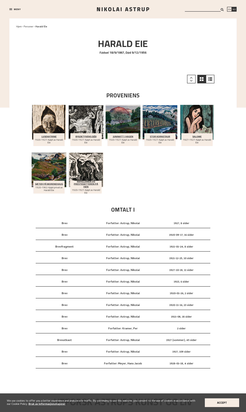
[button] (201, 79)
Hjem (19, 27)
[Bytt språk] (234, 9)
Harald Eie (41, 27)
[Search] (222, 9)
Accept (222, 402)
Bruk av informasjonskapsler (47, 404)
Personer (28, 27)
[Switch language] (229, 9)
